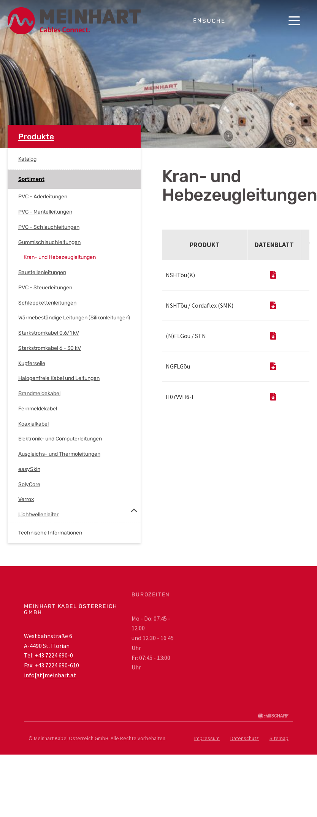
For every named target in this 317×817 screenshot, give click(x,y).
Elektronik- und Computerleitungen (60, 439)
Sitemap (278, 738)
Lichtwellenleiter (38, 514)
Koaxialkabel (33, 424)
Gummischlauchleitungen (49, 242)
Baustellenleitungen (42, 272)
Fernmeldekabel (37, 408)
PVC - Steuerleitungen (45, 287)
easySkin (29, 469)
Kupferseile (31, 363)
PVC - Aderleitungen (42, 196)
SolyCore (29, 484)
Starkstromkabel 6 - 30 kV (49, 348)
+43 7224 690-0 (54, 655)
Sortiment (31, 179)
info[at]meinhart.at (50, 675)
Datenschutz (244, 738)
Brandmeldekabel (39, 393)
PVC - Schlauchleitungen (48, 227)
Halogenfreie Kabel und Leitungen (59, 378)
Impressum (207, 738)
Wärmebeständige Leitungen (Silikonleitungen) (74, 317)
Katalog (27, 159)
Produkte (36, 136)
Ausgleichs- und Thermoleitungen (59, 454)
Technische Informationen (50, 533)
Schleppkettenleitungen (47, 303)
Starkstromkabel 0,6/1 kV (48, 333)
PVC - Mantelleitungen (45, 212)
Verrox (26, 499)
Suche (213, 21)
